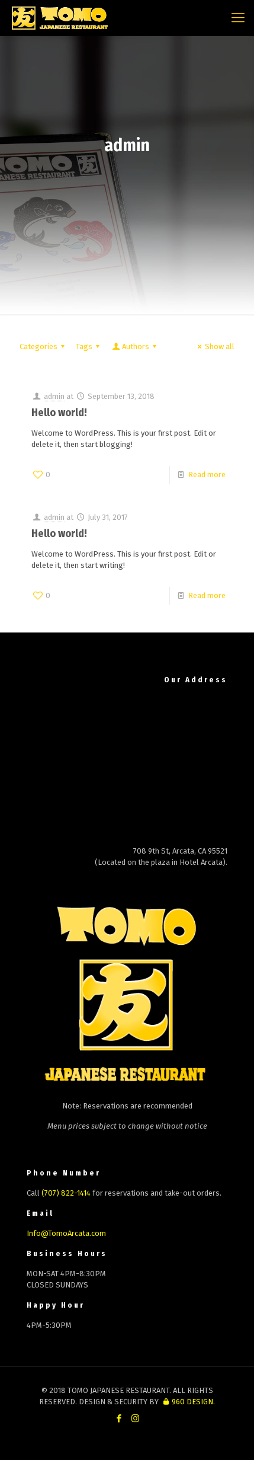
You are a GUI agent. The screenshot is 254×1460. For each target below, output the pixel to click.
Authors (135, 346)
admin (54, 396)
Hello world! (59, 412)
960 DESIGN (186, 1401)
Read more (207, 474)
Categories (44, 346)
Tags (89, 346)
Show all (214, 346)
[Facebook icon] (119, 1418)
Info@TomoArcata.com (66, 1233)
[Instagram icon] (135, 1418)
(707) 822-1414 (66, 1193)
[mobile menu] (238, 18)
